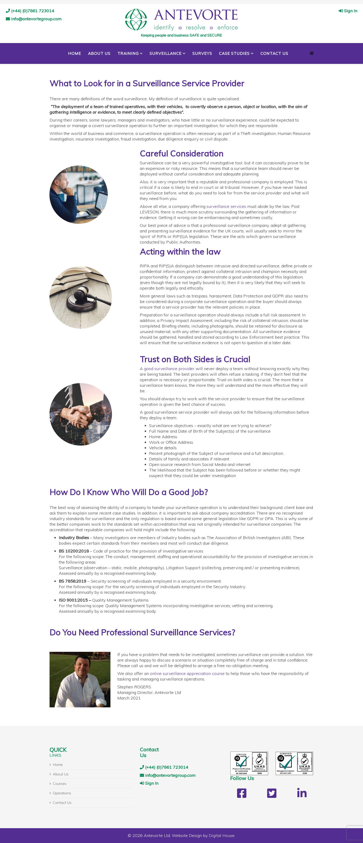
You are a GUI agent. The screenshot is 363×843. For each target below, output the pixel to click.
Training (128, 53)
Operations (62, 793)
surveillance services (226, 206)
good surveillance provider (169, 368)
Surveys (202, 53)
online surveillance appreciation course (187, 673)
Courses (59, 783)
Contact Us (274, 53)
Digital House (222, 835)
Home (74, 53)
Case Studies (234, 53)
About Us (99, 53)
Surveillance (166, 53)
